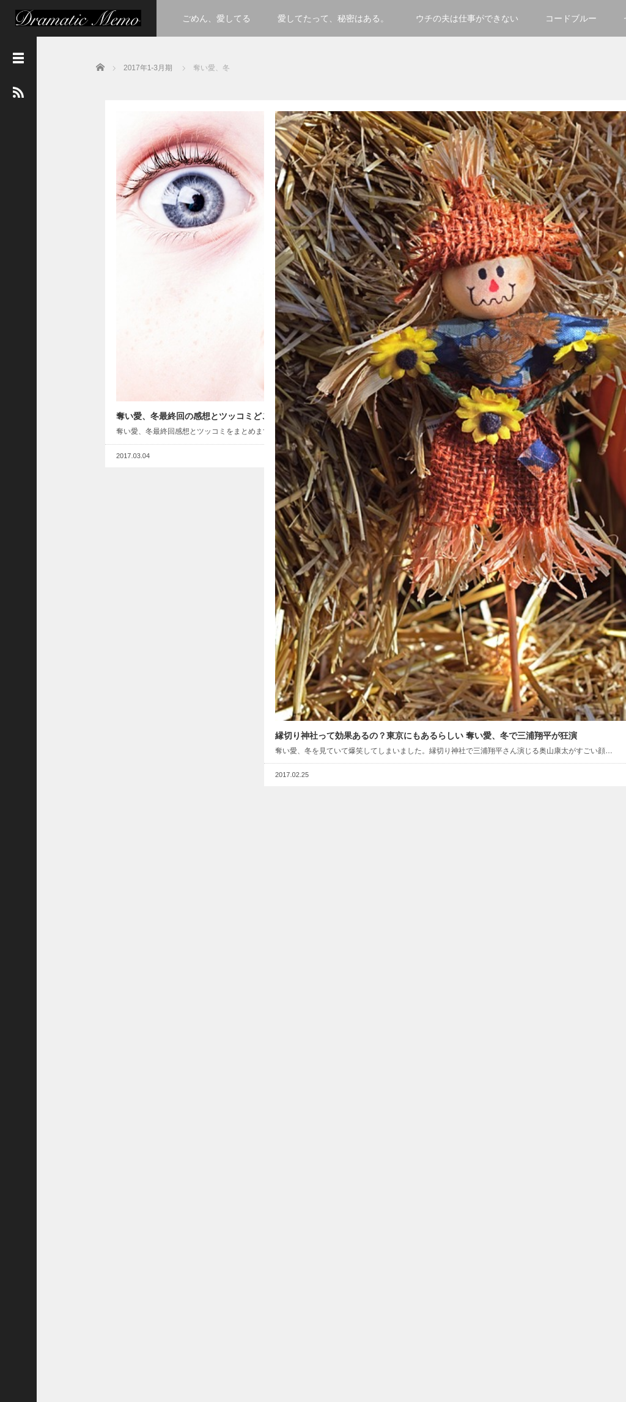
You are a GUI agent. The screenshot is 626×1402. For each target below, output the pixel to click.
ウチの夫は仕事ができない (467, 18)
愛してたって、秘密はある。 (333, 18)
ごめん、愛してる (216, 18)
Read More (212, 322)
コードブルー (571, 18)
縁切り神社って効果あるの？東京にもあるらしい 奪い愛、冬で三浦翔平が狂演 (331, 322)
